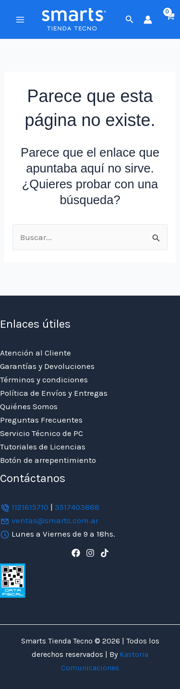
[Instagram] (90, 553)
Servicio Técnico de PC (41, 433)
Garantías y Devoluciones (47, 366)
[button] (129, 19)
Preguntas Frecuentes (41, 420)
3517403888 (77, 507)
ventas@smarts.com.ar (55, 520)
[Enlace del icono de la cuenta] (148, 19)
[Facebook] (76, 553)
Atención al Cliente (35, 352)
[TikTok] (104, 553)
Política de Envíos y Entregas (54, 393)
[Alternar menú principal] (20, 19)
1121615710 (30, 507)
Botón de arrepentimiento (48, 460)
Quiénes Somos (29, 406)
